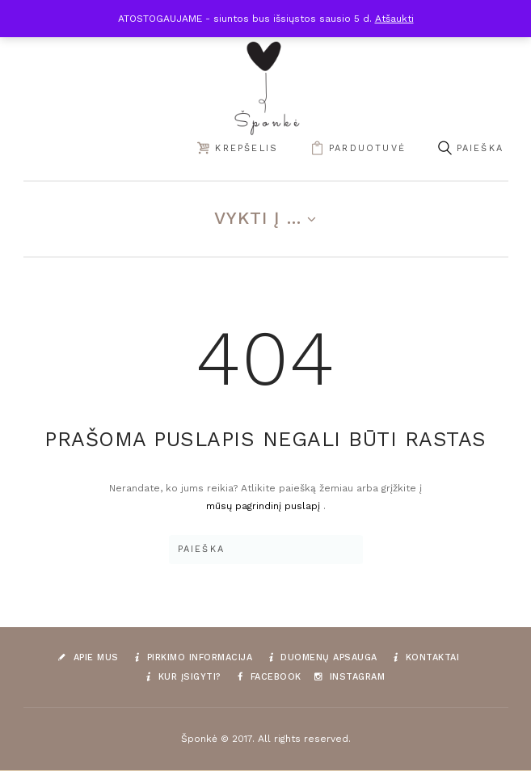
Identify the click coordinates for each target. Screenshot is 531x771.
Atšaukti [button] (394, 18)
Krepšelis (246, 148)
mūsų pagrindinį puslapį (264, 506)
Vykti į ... (258, 218)
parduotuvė (367, 148)
